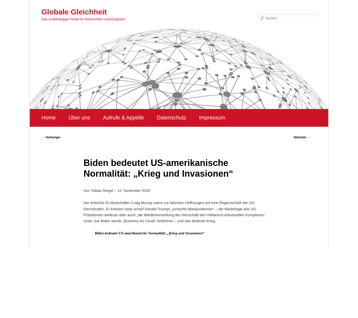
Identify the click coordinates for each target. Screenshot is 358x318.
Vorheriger (51, 137)
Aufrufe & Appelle (123, 118)
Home (49, 118)
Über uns (79, 118)
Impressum (212, 118)
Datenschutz (171, 118)
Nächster (302, 137)
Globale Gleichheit (74, 12)
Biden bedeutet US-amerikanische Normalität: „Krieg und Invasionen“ (149, 233)
